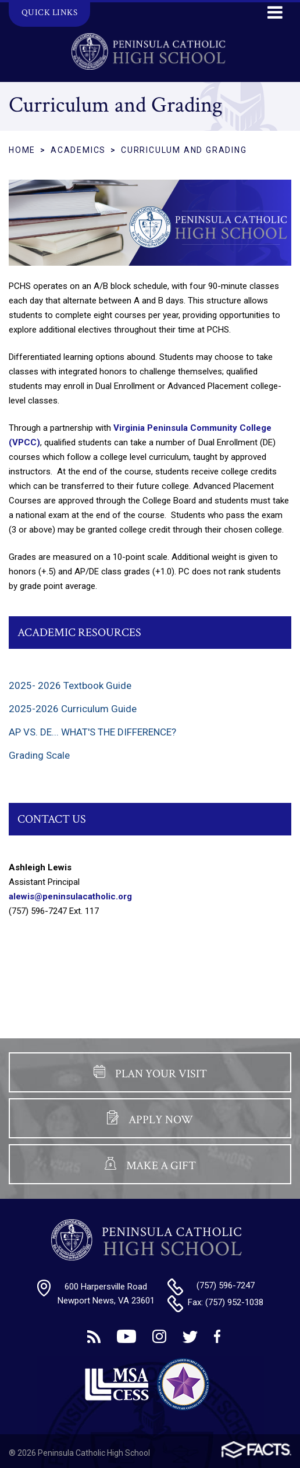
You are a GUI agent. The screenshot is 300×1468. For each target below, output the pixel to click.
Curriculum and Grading (184, 150)
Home (22, 150)
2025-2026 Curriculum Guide (73, 709)
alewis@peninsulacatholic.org (70, 896)
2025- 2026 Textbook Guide (70, 685)
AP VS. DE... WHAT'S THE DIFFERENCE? (92, 732)
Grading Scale (39, 755)
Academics (78, 150)
